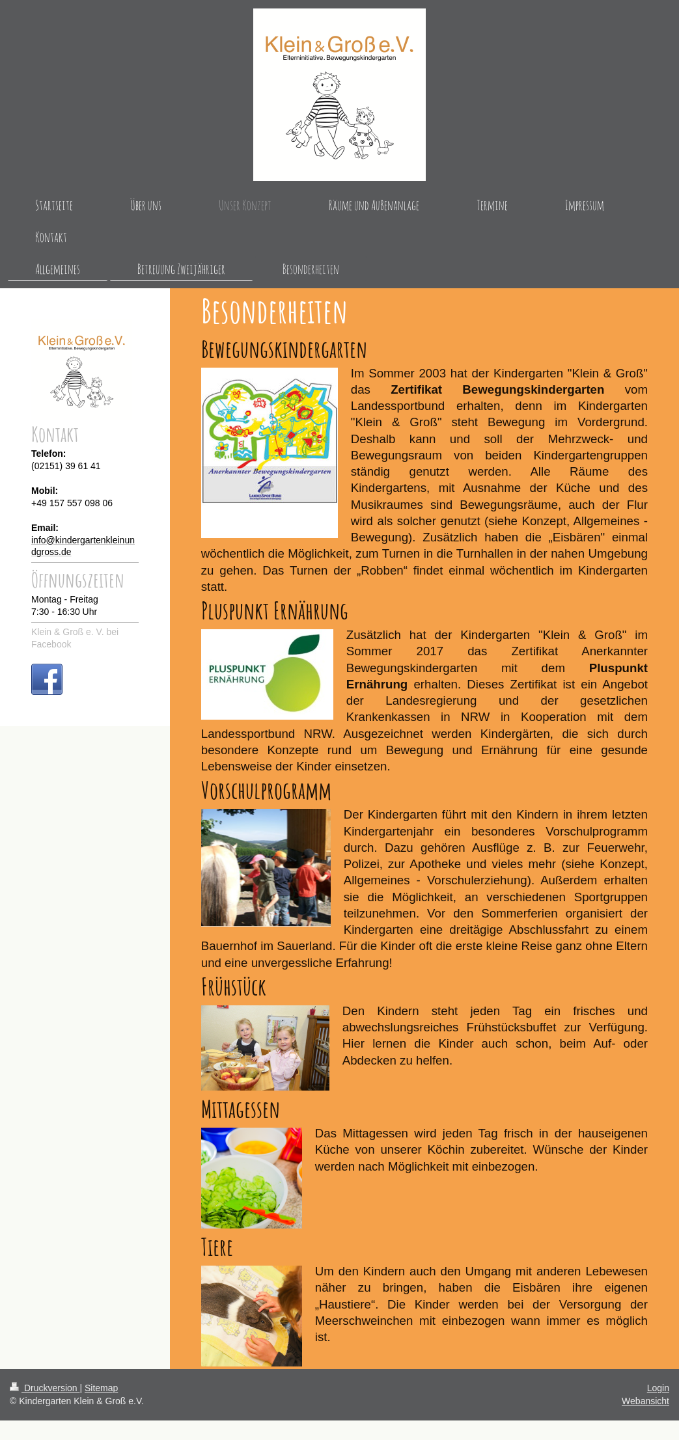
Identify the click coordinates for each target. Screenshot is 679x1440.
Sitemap (101, 1388)
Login (658, 1388)
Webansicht (645, 1401)
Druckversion (44, 1388)
